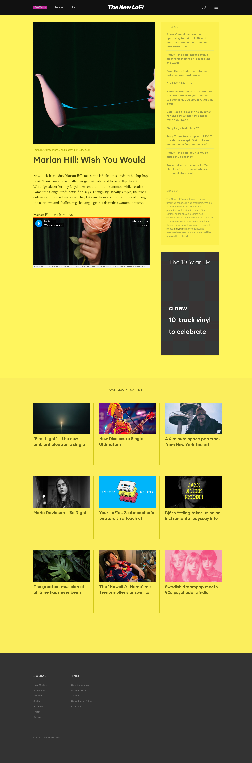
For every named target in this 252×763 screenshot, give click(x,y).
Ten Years (40, 7)
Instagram (38, 695)
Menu (216, 7)
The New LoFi (126, 7)
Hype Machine (40, 685)
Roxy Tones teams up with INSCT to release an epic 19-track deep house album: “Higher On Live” (189, 140)
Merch (76, 7)
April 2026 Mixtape (179, 83)
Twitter (36, 712)
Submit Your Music (80, 685)
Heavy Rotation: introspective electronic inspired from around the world (188, 58)
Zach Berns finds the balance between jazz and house (186, 72)
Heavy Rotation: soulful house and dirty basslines (187, 154)
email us (178, 228)
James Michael (52, 150)
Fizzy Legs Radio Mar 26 (182, 128)
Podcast (60, 7)
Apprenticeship (78, 690)
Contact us (76, 706)
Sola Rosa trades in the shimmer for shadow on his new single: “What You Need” (188, 115)
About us (75, 695)
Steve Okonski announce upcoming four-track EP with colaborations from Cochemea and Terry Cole (187, 40)
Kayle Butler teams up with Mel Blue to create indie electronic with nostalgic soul (187, 168)
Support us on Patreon (82, 701)
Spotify (36, 701)
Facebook (38, 706)
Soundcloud (39, 690)
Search (204, 7)
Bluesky (37, 717)
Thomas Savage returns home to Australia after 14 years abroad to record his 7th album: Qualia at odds (189, 97)
